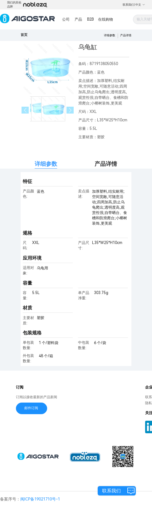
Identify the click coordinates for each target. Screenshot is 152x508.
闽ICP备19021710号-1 (40, 499)
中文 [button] (140, 4)
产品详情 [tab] (106, 163)
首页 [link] (24, 35)
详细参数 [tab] (46, 163)
